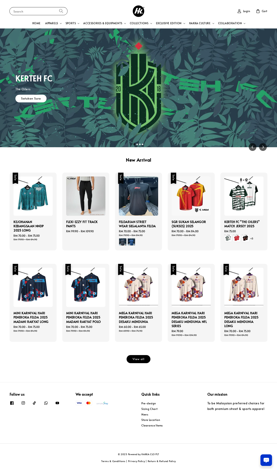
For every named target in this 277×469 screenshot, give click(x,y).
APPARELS (51, 23)
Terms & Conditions (113, 461)
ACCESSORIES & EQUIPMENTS (102, 23)
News (144, 414)
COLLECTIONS (139, 23)
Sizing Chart (149, 409)
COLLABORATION (230, 23)
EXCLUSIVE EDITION (169, 23)
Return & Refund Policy (162, 461)
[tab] (134, 144)
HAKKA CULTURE (200, 23)
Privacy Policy (136, 461)
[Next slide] (263, 147)
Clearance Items (152, 425)
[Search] (61, 11)
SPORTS (71, 23)
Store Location (150, 420)
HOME (36, 23)
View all (138, 359)
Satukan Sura (31, 100)
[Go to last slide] (252, 147)
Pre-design (148, 403)
